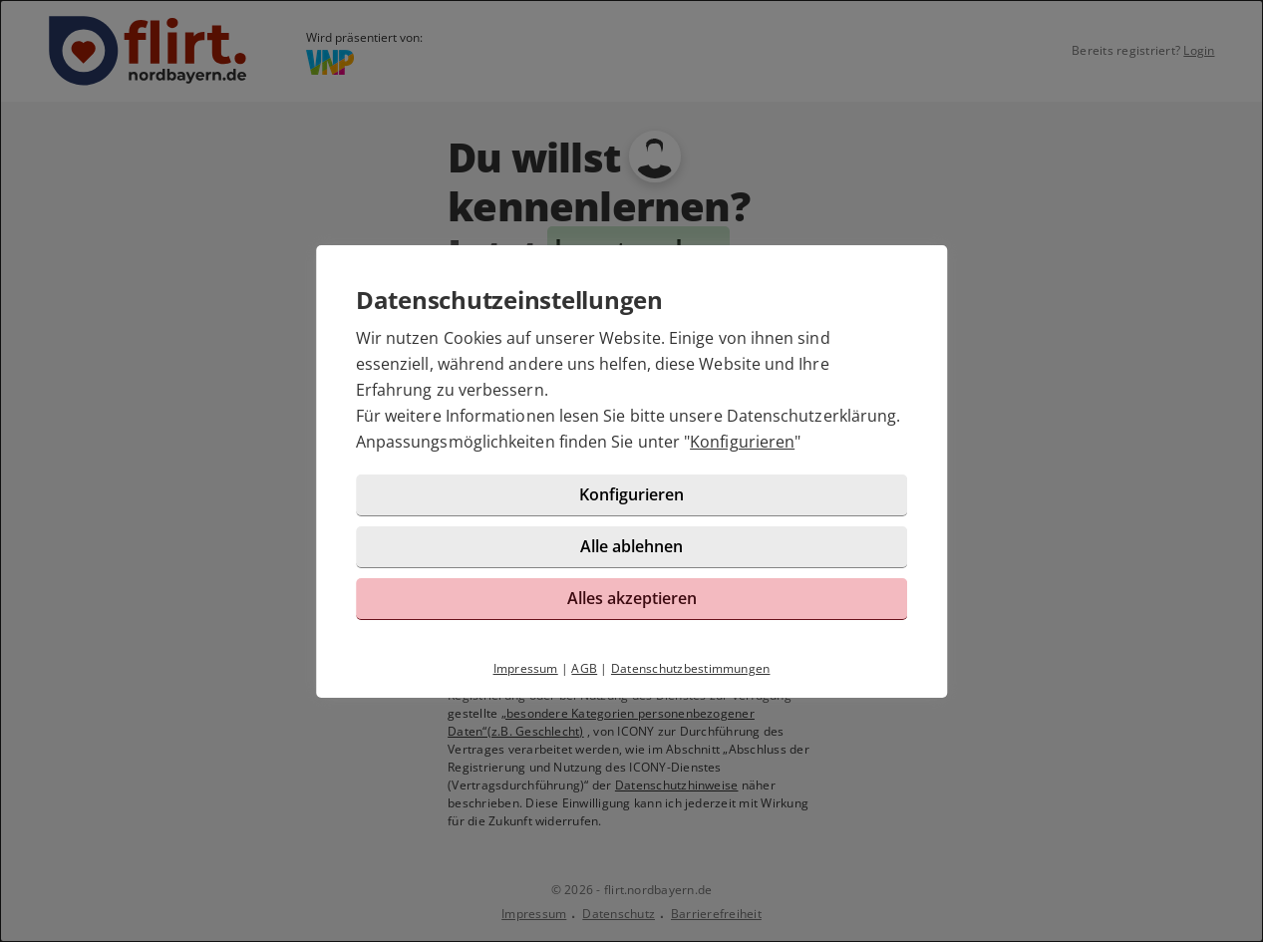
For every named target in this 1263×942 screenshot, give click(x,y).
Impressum (525, 668)
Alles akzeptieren (632, 598)
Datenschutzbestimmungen (691, 668)
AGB (584, 668)
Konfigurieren (742, 442)
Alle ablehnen (631, 546)
